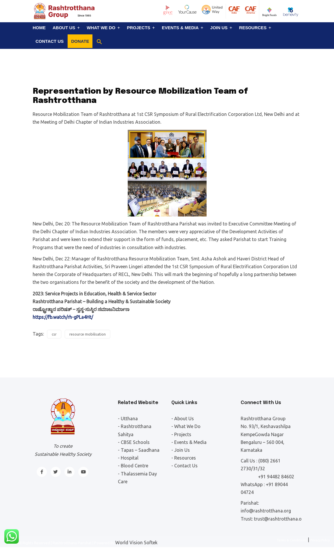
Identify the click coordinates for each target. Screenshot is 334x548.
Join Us (219, 27)
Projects (138, 27)
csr (54, 334)
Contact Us (50, 41)
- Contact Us (184, 465)
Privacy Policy (320, 540)
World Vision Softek (136, 542)
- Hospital (128, 457)
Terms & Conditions (292, 540)
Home (39, 27)
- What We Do (186, 426)
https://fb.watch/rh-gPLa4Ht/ (63, 317)
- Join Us (180, 450)
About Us (64, 27)
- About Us (182, 418)
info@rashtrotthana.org (266, 510)
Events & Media (180, 27)
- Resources (183, 457)
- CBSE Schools (134, 442)
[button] (99, 42)
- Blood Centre (133, 465)
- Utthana (128, 418)
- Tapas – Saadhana (138, 450)
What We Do (101, 27)
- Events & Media (189, 442)
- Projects (181, 434)
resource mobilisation (87, 334)
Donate (80, 41)
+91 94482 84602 (276, 476)
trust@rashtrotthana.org (280, 518)
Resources (253, 27)
